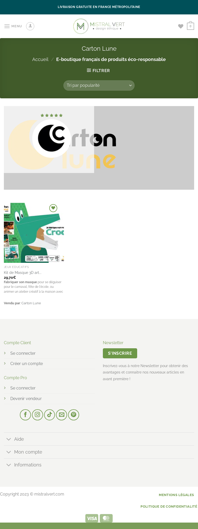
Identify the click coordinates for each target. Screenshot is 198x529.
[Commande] (99, 85)
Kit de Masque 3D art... (23, 272)
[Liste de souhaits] (180, 26)
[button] (13, 26)
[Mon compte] (30, 26)
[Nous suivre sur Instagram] (37, 414)
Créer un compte (26, 363)
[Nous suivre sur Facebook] (25, 414)
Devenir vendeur (26, 398)
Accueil (40, 59)
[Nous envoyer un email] (61, 414)
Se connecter (23, 353)
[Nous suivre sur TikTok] (49, 414)
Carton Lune (31, 303)
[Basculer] (9, 439)
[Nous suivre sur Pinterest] (73, 414)
